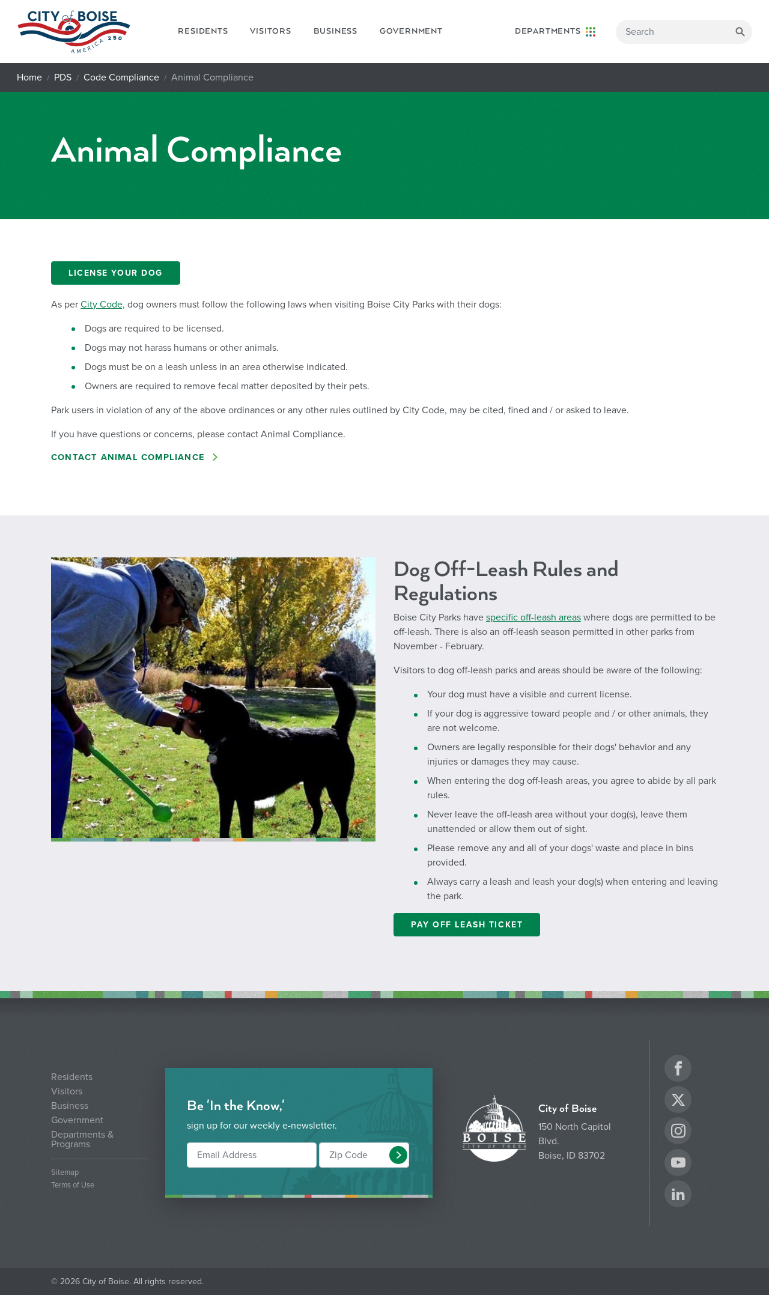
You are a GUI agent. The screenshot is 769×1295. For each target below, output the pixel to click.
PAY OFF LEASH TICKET (467, 925)
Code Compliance (121, 77)
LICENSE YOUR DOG (115, 273)
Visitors (270, 31)
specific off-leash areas (533, 617)
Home (29, 77)
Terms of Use (72, 1185)
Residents (203, 31)
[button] (398, 1155)
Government (411, 31)
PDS (62, 77)
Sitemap (65, 1173)
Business (335, 31)
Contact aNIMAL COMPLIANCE (129, 457)
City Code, (103, 305)
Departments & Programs (82, 1139)
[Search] (684, 32)
